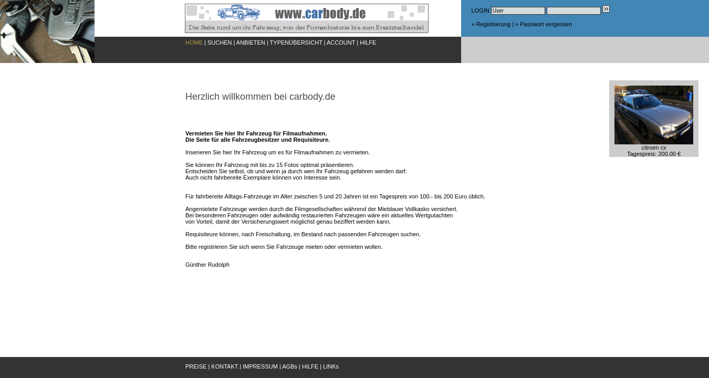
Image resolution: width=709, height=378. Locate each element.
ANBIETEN (250, 42)
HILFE (368, 42)
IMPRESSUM (260, 366)
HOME (194, 42)
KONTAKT (224, 366)
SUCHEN (219, 42)
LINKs (331, 366)
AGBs (289, 366)
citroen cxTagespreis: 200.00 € (653, 148)
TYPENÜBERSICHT (296, 42)
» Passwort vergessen (543, 24)
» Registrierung (491, 24)
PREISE (195, 366)
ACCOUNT (341, 42)
